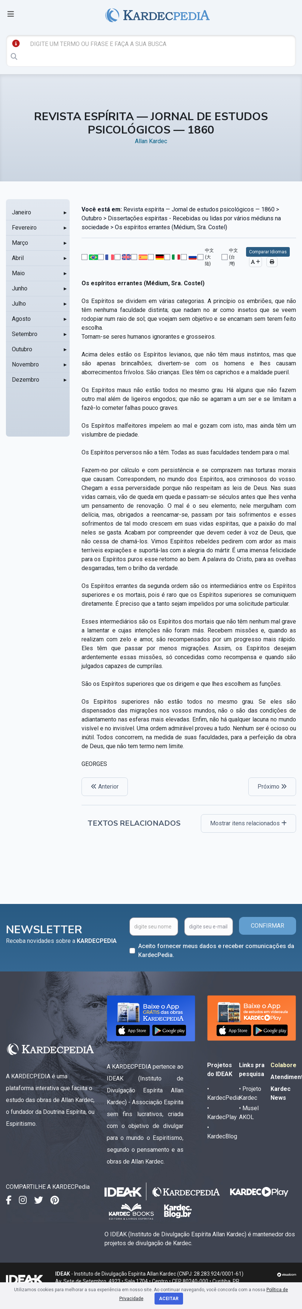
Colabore (283, 1065)
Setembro (24, 334)
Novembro (25, 364)
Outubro (22, 349)
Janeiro (21, 212)
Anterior (105, 786)
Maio (18, 273)
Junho (19, 288)
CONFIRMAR (267, 925)
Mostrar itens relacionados (248, 823)
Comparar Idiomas (268, 251)
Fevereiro (24, 227)
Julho (19, 303)
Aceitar (169, 1298)
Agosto (21, 318)
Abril (18, 258)
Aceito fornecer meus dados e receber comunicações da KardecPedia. (216, 950)
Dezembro (25, 379)
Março (20, 242)
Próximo (272, 786)
